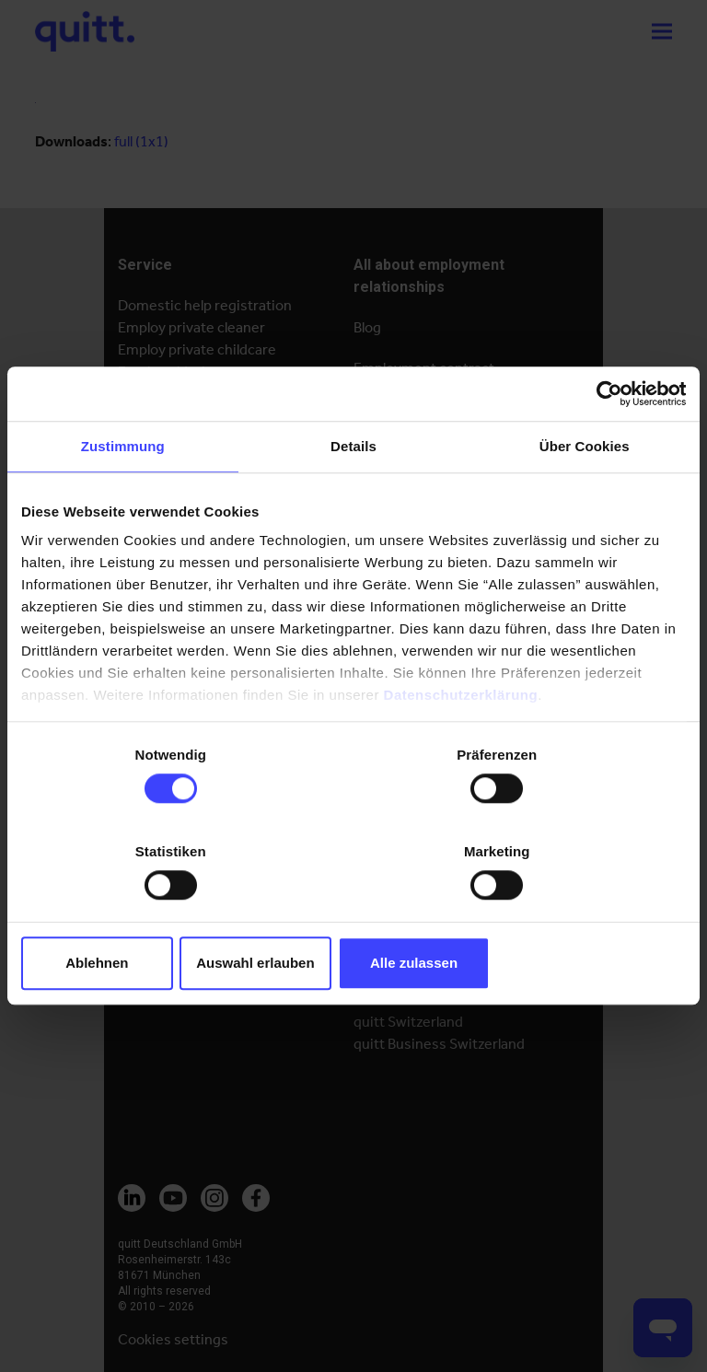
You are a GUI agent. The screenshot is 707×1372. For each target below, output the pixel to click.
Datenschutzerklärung (461, 744)
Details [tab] (353, 495)
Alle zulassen (577, 916)
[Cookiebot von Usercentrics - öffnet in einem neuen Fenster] (605, 442)
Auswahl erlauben (353, 916)
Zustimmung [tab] (123, 495)
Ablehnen (130, 916)
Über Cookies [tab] (584, 495)
